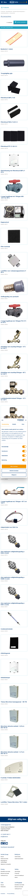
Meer (14, 7)
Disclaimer (3, 893)
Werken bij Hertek (4, 858)
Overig (2, 869)
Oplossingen (17, 871)
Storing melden (23, 2)
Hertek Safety (17, 856)
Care (2, 882)
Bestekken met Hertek (5, 871)
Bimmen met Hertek (5, 873)
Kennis (16, 877)
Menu (5, 2)
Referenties (3, 886)
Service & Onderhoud (19, 875)
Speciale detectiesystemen (19, 11)
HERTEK (14, 2)
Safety (16, 869)
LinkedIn (2, 843)
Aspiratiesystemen (5, 13)
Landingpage (18, 882)
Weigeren (14, 474)
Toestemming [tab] (5, 424)
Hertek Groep (4, 854)
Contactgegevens (6, 824)
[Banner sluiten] (25, 420)
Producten (3, 11)
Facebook (4, 843)
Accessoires (12, 13)
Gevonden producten (7, 27)
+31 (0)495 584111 (5, 834)
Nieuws (2, 856)
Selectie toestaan (14, 470)
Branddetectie (9, 11)
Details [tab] (14, 424)
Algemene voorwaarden (6, 864)
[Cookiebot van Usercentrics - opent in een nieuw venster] (18, 420)
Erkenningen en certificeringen (4, 861)
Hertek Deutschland (19, 858)
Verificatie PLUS (4, 875)
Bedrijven (17, 854)
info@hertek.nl (4, 836)
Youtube (7, 843)
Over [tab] (23, 424)
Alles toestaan (14, 466)
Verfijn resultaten (20, 22)
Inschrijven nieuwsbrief (7, 847)
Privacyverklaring (10, 893)
